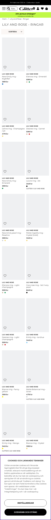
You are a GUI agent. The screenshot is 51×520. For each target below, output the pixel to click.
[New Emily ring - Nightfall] (13, 62)
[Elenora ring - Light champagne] (13, 270)
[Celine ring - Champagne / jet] (13, 114)
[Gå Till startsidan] (25, 9)
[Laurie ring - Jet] (37, 166)
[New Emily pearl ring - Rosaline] (13, 218)
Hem (4, 19)
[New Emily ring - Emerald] (13, 166)
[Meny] (4, 9)
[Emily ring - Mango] (13, 428)
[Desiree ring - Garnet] (37, 114)
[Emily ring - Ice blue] (37, 322)
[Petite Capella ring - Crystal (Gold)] (37, 218)
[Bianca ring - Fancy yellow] (13, 375)
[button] (39, 8)
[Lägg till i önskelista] (5, 67)
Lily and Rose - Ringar (19, 19)
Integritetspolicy (11, 492)
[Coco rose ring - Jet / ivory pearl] (37, 270)
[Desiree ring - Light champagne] (13, 322)
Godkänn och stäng (25, 512)
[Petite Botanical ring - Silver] (37, 375)
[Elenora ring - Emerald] (37, 62)
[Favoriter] (43, 8)
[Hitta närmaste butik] (34, 9)
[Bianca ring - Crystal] (37, 428)
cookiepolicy (32, 492)
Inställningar (25, 503)
